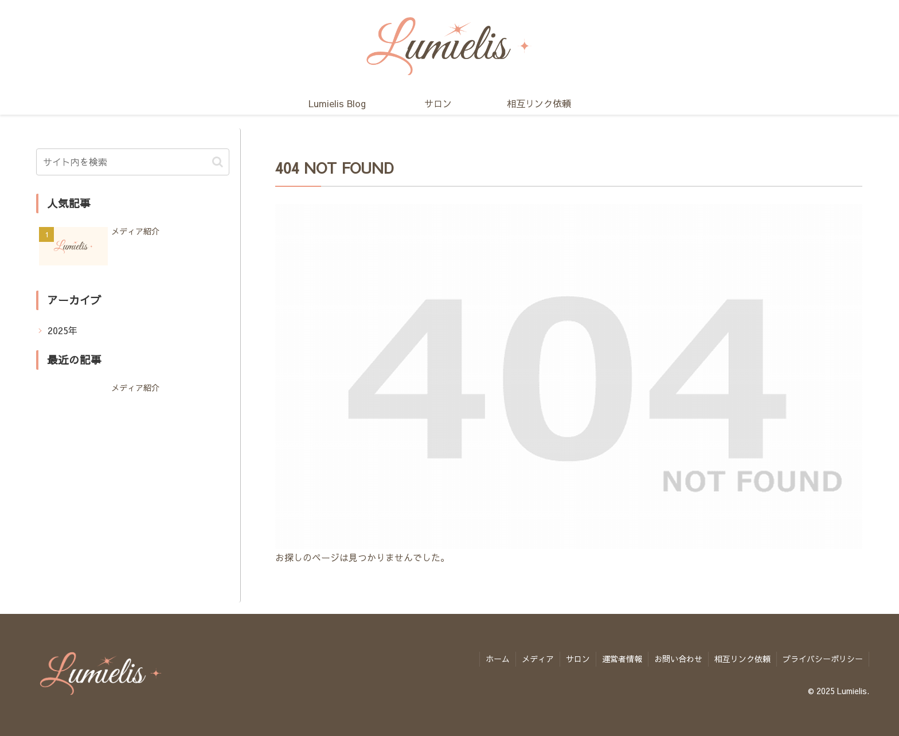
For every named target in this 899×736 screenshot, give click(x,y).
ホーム (498, 658)
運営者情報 (622, 658)
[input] (132, 161)
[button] (218, 162)
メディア (538, 658)
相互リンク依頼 (742, 658)
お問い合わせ (678, 658)
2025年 (62, 330)
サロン (578, 658)
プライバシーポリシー (823, 658)
